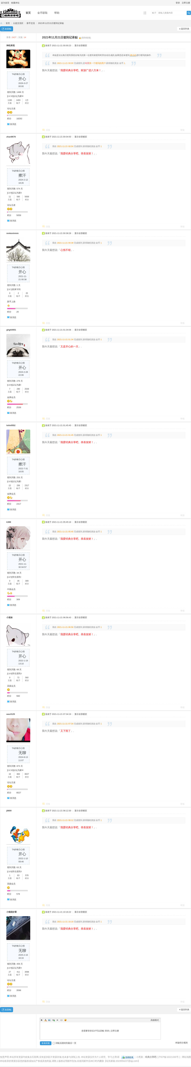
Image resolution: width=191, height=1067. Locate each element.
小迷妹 (9, 617)
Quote (57, 1020)
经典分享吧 (1, 23)
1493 (18, 100)
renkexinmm (12, 233)
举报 (182, 130)
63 (18, 875)
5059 (27, 197)
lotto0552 (10, 425)
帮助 (56, 12)
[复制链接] (86, 37)
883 (18, 774)
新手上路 (11, 301)
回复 (48, 130)
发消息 (13, 124)
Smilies (65, 1020)
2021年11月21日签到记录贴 (51, 23)
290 (18, 389)
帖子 (154, 13)
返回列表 (185, 29)
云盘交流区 (18, 23)
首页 (28, 12)
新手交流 (31, 23)
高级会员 (11, 686)
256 (18, 485)
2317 (27, 485)
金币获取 (42, 12)
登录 (178, 3)
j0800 (9, 810)
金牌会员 (11, 397)
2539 (27, 389)
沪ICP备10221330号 (168, 1057)
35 (18, 581)
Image (49, 1020)
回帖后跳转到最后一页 (64, 1043)
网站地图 (186, 1057)
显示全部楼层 (80, 45)
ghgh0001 (11, 330)
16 (10, 774)
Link (53, 1020)
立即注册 (186, 3)
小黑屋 (139, 1057)
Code (61, 1020)
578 (26, 875)
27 (10, 972)
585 (18, 197)
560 (26, 677)
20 (27, 293)
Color (45, 1020)
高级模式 (155, 1020)
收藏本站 (15, 3)
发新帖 (8, 29)
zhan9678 (11, 137)
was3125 (10, 714)
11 (10, 197)
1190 (10, 100)
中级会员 (11, 589)
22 (10, 485)
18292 (19, 118)
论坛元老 (11, 108)
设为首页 (5, 3)
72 (18, 677)
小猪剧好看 (11, 912)
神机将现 (10, 45)
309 (26, 581)
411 (18, 972)
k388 (8, 522)
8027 (27, 774)
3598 (27, 972)
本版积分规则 (181, 1043)
